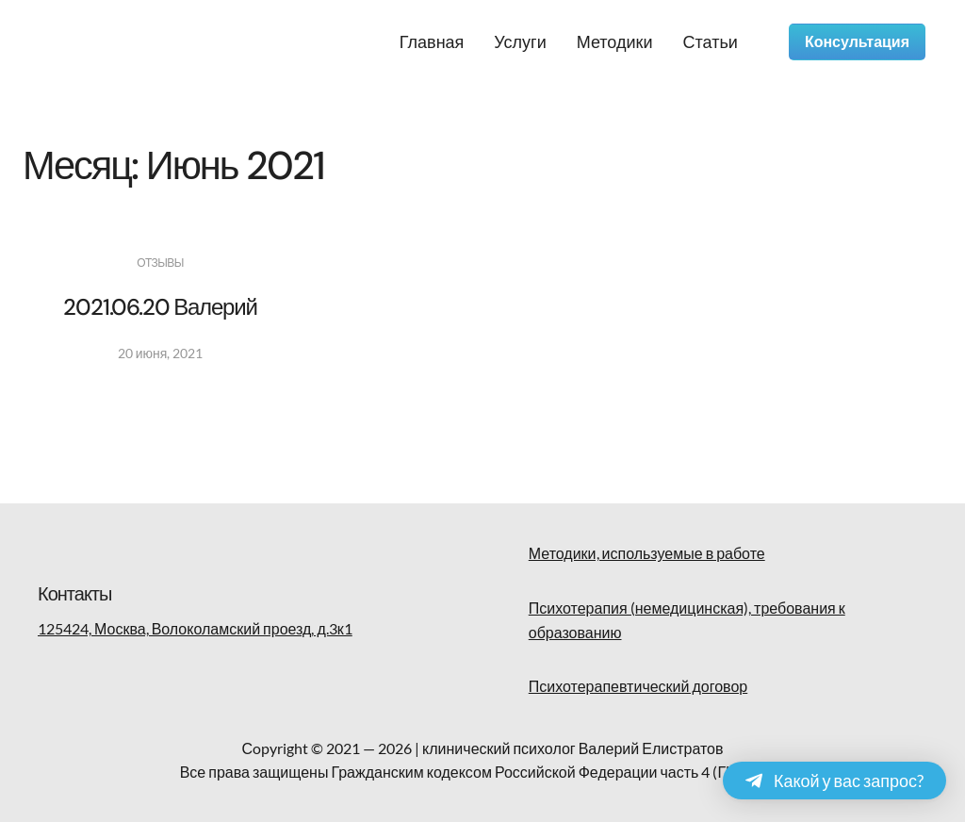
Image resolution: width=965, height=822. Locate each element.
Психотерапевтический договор (638, 686)
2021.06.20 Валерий (159, 306)
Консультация (857, 42)
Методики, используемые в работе (647, 553)
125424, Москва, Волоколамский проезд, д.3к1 (195, 628)
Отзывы (160, 262)
